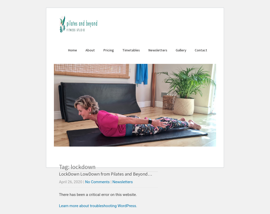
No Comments (97, 182)
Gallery (181, 50)
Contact (201, 50)
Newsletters (157, 50)
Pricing (108, 50)
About (90, 50)
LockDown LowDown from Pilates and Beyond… (105, 174)
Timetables (131, 50)
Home (72, 50)
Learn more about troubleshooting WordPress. (98, 206)
